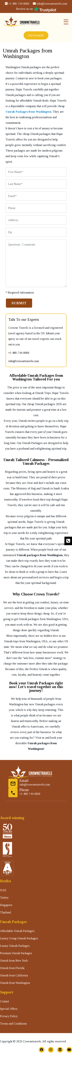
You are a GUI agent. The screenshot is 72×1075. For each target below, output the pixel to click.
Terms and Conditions (13, 1023)
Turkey (4, 897)
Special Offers (9, 1008)
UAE (3, 890)
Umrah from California (14, 975)
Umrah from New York (14, 960)
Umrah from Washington (15, 982)
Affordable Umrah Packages (17, 930)
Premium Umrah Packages (16, 953)
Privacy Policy (9, 1016)
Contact (4, 1001)
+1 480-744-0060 (17, 3)
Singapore (6, 905)
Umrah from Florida (12, 968)
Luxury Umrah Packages (15, 945)
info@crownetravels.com (50, 3)
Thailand (5, 912)
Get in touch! (36, 35)
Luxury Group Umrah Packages (19, 938)
